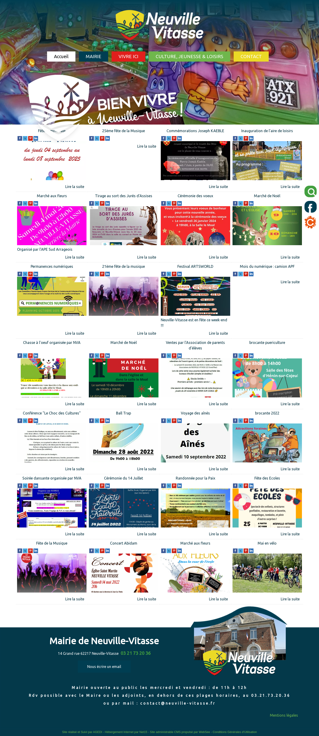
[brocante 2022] (267, 413)
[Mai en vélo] (267, 543)
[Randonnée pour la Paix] (195, 478)
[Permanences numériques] (51, 267)
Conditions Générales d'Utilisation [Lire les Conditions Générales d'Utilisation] (235, 732)
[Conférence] (51, 413)
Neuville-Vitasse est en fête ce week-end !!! (194, 323)
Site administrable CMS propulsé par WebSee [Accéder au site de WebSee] (180, 732)
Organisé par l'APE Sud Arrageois (44, 249)
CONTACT (251, 56)
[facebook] (20, 138)
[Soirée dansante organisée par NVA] (51, 478)
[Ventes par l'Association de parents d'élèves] (195, 346)
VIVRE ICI (128, 56)
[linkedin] (251, 138)
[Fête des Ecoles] (267, 478)
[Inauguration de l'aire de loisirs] (267, 131)
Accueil (61, 56)
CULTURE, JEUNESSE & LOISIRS (189, 56)
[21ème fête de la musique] (123, 267)
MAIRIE (93, 56)
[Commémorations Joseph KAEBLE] (195, 131)
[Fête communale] (51, 161)
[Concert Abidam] (123, 543)
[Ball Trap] (123, 413)
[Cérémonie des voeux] (195, 196)
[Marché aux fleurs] (51, 196)
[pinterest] (246, 138)
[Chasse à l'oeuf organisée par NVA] (51, 346)
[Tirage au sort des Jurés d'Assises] (123, 196)
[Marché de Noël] (267, 196)
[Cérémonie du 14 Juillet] (123, 478)
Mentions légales (284, 715)
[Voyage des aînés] (195, 413)
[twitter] (240, 138)
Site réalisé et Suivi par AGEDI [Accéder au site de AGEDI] (82, 732)
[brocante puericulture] (267, 346)
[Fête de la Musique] (51, 543)
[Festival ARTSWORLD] (195, 267)
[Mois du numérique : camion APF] (267, 267)
